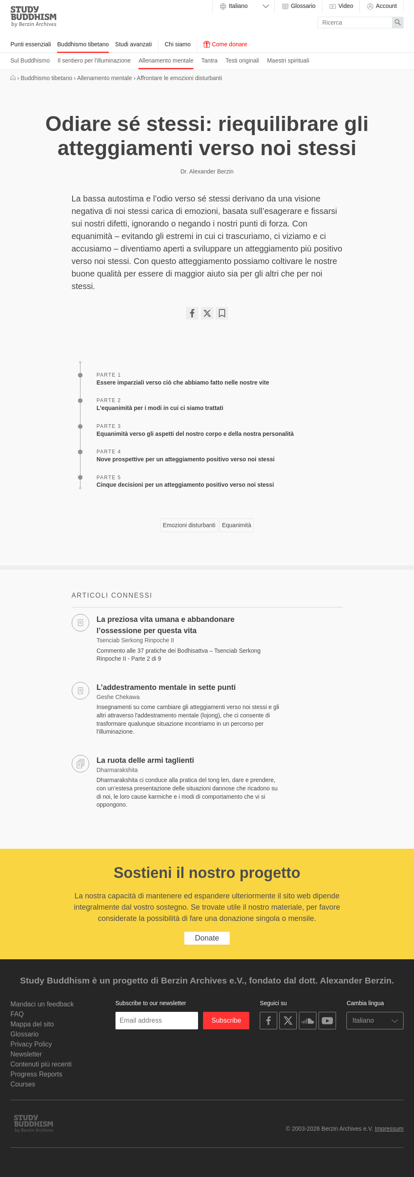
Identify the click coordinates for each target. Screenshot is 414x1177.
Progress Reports (36, 1074)
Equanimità (236, 525)
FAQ (17, 1014)
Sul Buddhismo (30, 60)
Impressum (389, 1128)
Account (381, 6)
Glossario (298, 6)
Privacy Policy (31, 1044)
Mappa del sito (32, 1024)
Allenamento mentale (165, 60)
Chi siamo (178, 44)
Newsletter (26, 1054)
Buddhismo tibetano (83, 44)
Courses (22, 1084)
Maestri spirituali (288, 60)
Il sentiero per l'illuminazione (94, 60)
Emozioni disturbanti (189, 525)
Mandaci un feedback (42, 1004)
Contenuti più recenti (41, 1064)
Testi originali (242, 60)
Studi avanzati (133, 44)
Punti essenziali (30, 44)
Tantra (209, 60)
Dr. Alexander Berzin (207, 171)
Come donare (225, 44)
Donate (207, 938)
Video (341, 6)
